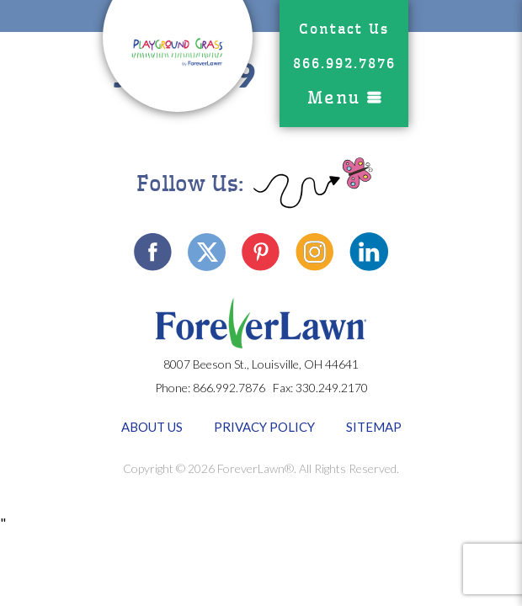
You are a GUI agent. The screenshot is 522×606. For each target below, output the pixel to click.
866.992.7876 (344, 64)
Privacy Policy (264, 426)
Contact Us (344, 29)
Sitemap (374, 426)
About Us (152, 426)
